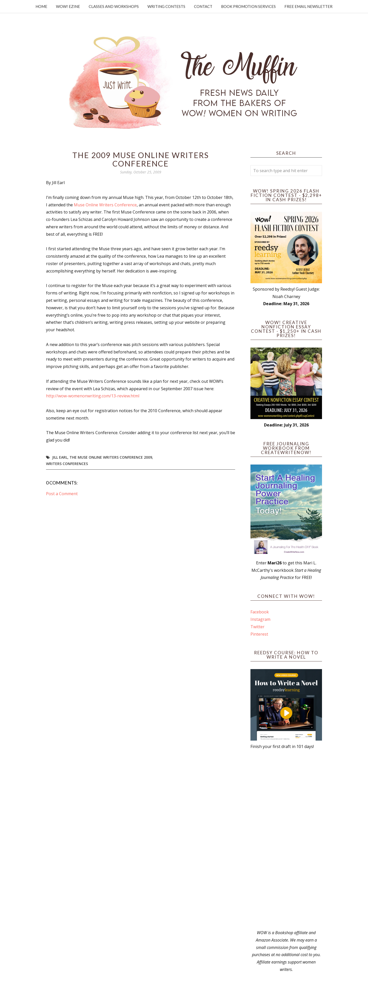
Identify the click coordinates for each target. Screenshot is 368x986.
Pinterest (259, 634)
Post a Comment (62, 493)
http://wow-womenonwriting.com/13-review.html (92, 396)
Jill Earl (59, 457)
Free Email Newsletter (308, 6)
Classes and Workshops (114, 6)
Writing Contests (166, 6)
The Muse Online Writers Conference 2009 (111, 457)
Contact (203, 6)
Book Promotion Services (248, 6)
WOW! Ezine (68, 6)
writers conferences (67, 463)
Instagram (260, 619)
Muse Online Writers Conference (105, 205)
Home (41, 6)
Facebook (259, 612)
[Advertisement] (286, 839)
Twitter (257, 626)
